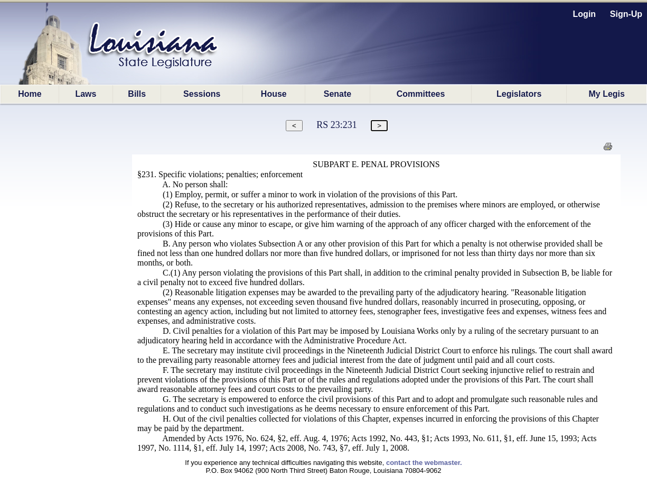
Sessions (201, 93)
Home (29, 93)
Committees (421, 93)
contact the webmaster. (424, 463)
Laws (85, 93)
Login (584, 14)
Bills (137, 93)
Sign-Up (626, 14)
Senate (337, 93)
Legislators (518, 93)
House (274, 93)
